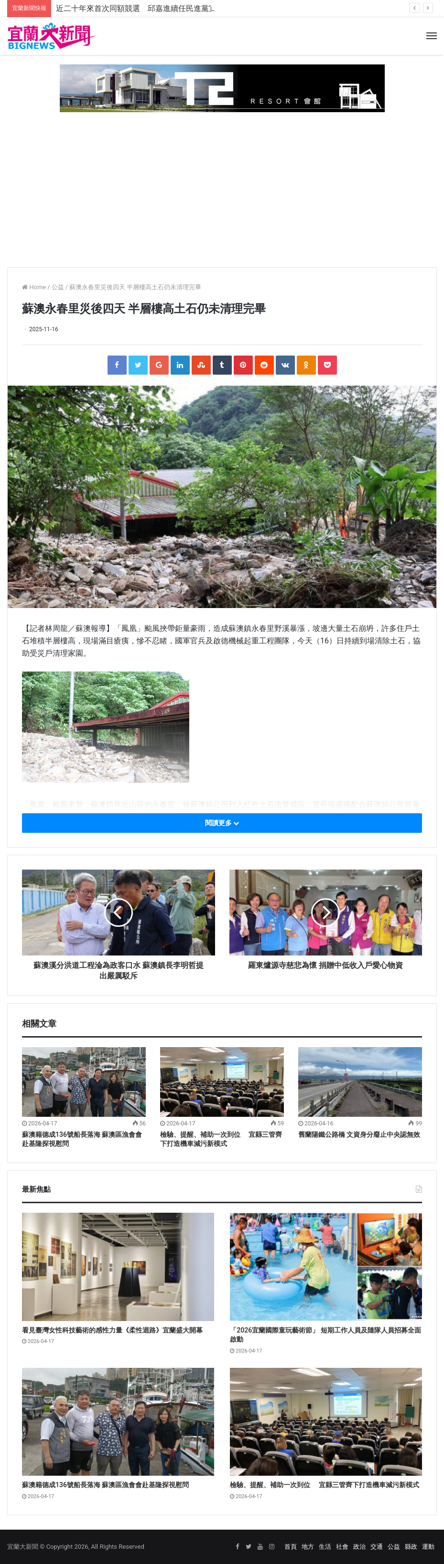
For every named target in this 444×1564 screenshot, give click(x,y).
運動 (428, 1546)
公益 (58, 287)
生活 (325, 1546)
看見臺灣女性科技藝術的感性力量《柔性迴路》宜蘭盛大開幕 (112, 1330)
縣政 (411, 1546)
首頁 (290, 1546)
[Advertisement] (222, 186)
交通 (376, 1546)
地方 (308, 1546)
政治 (359, 1546)
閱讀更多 (222, 823)
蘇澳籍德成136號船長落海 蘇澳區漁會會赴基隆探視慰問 (105, 1485)
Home (34, 287)
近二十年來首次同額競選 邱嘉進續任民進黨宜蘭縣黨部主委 (159, 8)
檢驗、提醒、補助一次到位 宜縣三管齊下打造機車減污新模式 (324, 1485)
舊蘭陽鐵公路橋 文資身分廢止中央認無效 (359, 1134)
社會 (342, 1546)
